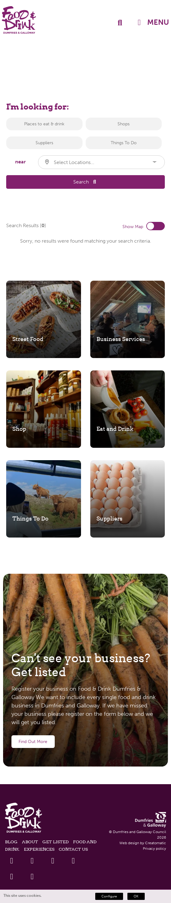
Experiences (39, 849)
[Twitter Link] (32, 860)
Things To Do (124, 142)
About (30, 841)
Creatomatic (155, 843)
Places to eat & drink (44, 124)
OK (136, 896)
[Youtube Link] (73, 860)
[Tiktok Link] (32, 876)
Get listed (55, 841)
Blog (11, 841)
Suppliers (44, 142)
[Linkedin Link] (52, 860)
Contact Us (73, 849)
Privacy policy (154, 848)
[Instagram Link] (11, 876)
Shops (124, 124)
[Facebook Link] (11, 860)
